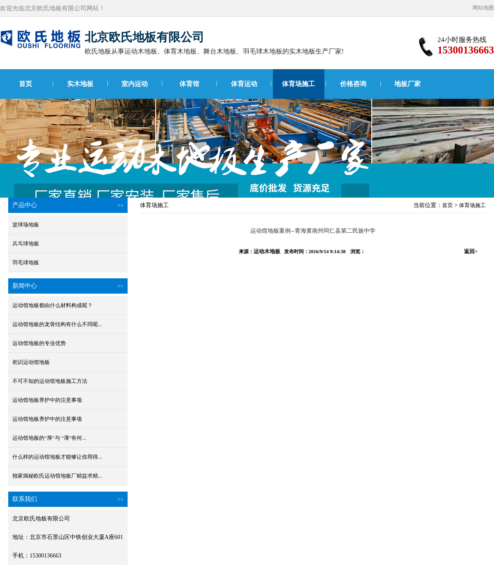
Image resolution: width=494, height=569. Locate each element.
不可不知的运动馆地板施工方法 (49, 381)
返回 (471, 251)
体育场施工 (298, 83)
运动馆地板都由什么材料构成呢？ (52, 305)
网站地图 (483, 8)
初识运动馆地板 (31, 362)
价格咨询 (353, 83)
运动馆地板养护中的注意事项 (47, 400)
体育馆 (189, 83)
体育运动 (244, 83)
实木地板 (80, 83)
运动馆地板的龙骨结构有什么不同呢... (57, 324)
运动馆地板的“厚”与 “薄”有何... (49, 438)
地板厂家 (407, 83)
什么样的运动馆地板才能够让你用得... (57, 457)
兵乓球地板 (25, 243)
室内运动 (134, 83)
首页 (25, 83)
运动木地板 (267, 251)
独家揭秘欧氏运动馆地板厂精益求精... (57, 476)
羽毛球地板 (25, 262)
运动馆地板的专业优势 (39, 343)
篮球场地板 (25, 225)
